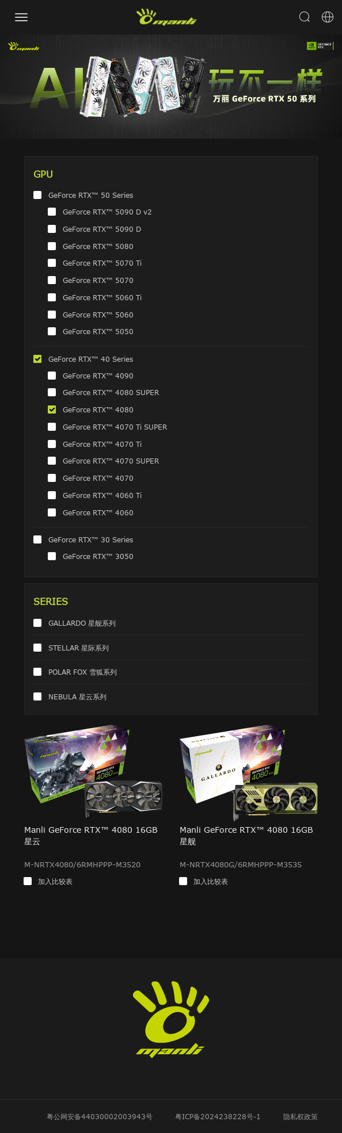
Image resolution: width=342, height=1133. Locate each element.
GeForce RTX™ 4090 (98, 376)
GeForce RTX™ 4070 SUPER (111, 461)
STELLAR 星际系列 (78, 648)
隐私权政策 (300, 1116)
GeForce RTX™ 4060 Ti (102, 495)
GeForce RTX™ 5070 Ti (102, 263)
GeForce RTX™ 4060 (98, 512)
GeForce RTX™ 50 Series (90, 195)
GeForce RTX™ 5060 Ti (102, 297)
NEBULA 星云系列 (77, 696)
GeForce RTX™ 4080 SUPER (111, 392)
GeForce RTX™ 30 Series (90, 539)
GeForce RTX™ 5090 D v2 (107, 212)
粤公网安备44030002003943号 (100, 1116)
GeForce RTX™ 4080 (98, 409)
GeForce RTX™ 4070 (98, 478)
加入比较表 (55, 881)
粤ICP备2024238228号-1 (218, 1116)
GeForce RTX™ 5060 (98, 315)
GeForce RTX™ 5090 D (102, 229)
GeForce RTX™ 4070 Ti (102, 444)
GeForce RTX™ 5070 (98, 280)
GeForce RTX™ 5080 (98, 246)
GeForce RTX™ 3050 (98, 556)
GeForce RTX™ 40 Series (90, 359)
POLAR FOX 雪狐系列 (82, 672)
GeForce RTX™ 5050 (98, 331)
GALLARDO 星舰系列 (82, 623)
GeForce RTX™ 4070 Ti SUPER (115, 427)
